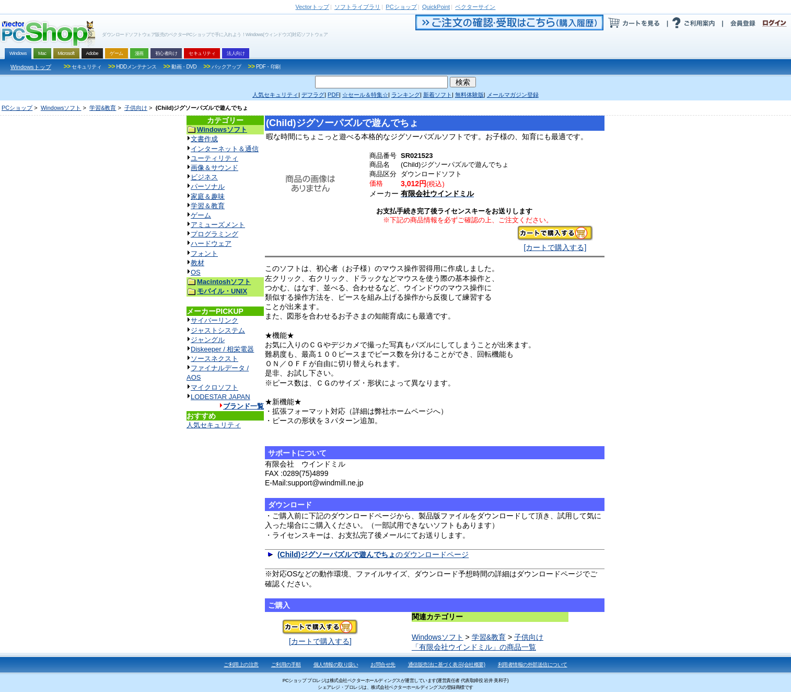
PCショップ (17, 108)
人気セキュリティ (214, 425)
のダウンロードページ (373, 554)
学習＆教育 (208, 206)
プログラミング (214, 234)
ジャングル (208, 340)
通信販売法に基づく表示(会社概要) (446, 664)
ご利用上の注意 (241, 664)
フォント (204, 253)
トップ (312, 7)
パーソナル (208, 186)
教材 (197, 263)
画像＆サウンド (214, 168)
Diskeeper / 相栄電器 (222, 349)
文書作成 (204, 139)
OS (196, 272)
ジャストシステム (218, 330)
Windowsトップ (30, 67)
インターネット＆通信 (225, 149)
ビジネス (204, 177)
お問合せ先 (383, 664)
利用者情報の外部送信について (532, 664)
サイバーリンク (214, 320)
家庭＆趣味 (208, 196)
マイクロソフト (214, 387)
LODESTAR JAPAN (220, 397)
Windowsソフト (61, 108)
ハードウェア (211, 243)
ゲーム (201, 215)
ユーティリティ (214, 158)
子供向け (135, 108)
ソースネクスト (214, 358)
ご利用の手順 (286, 664)
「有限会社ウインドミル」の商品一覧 (474, 647)
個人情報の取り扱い (335, 664)
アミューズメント (218, 225)
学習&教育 (102, 108)
